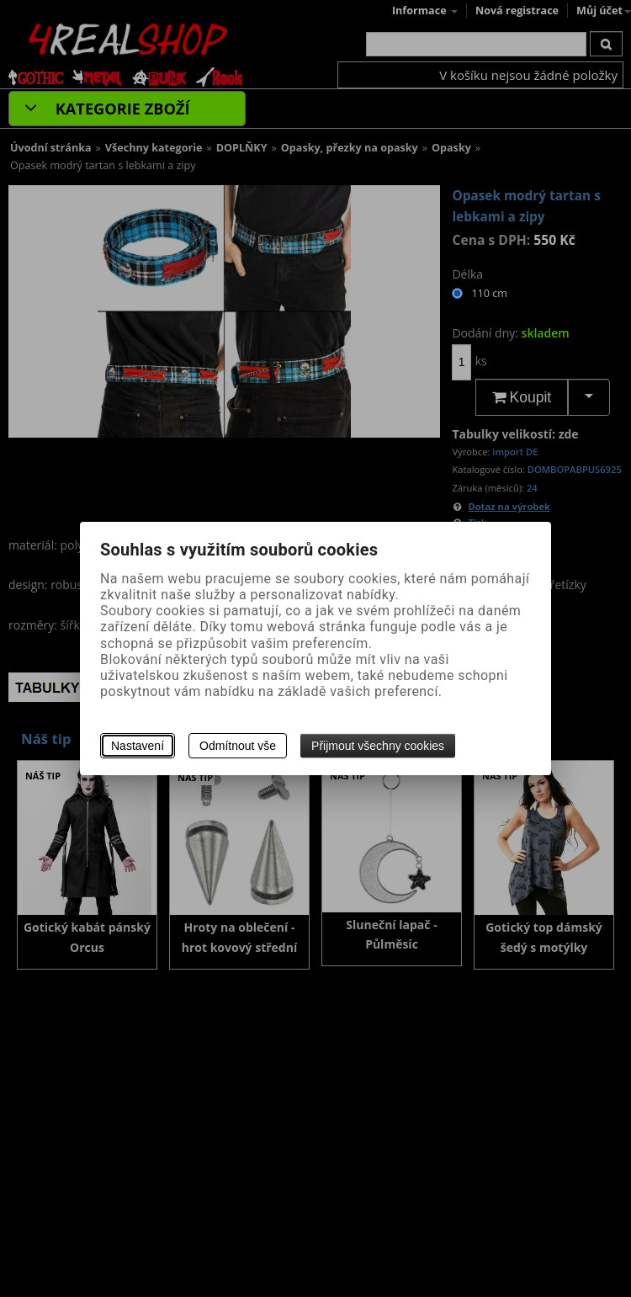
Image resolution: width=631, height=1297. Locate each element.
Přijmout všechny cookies (377, 745)
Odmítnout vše (237, 745)
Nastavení (137, 745)
